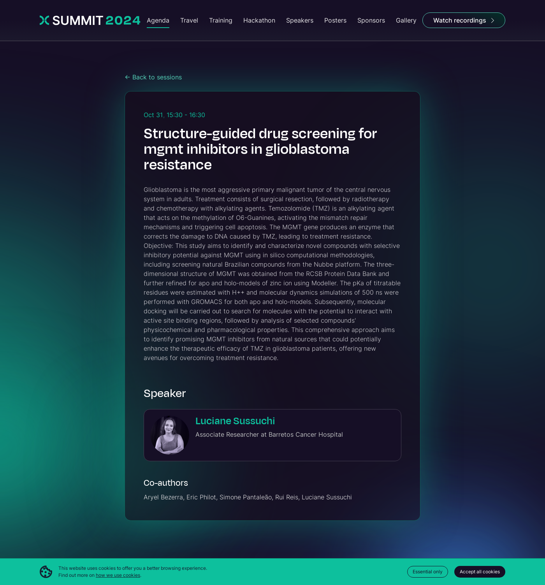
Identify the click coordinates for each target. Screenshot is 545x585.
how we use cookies (118, 575)
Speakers (299, 20)
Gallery (406, 20)
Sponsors (371, 20)
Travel (189, 20)
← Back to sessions (153, 77)
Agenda (158, 20)
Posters (335, 20)
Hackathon (259, 20)
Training (220, 20)
